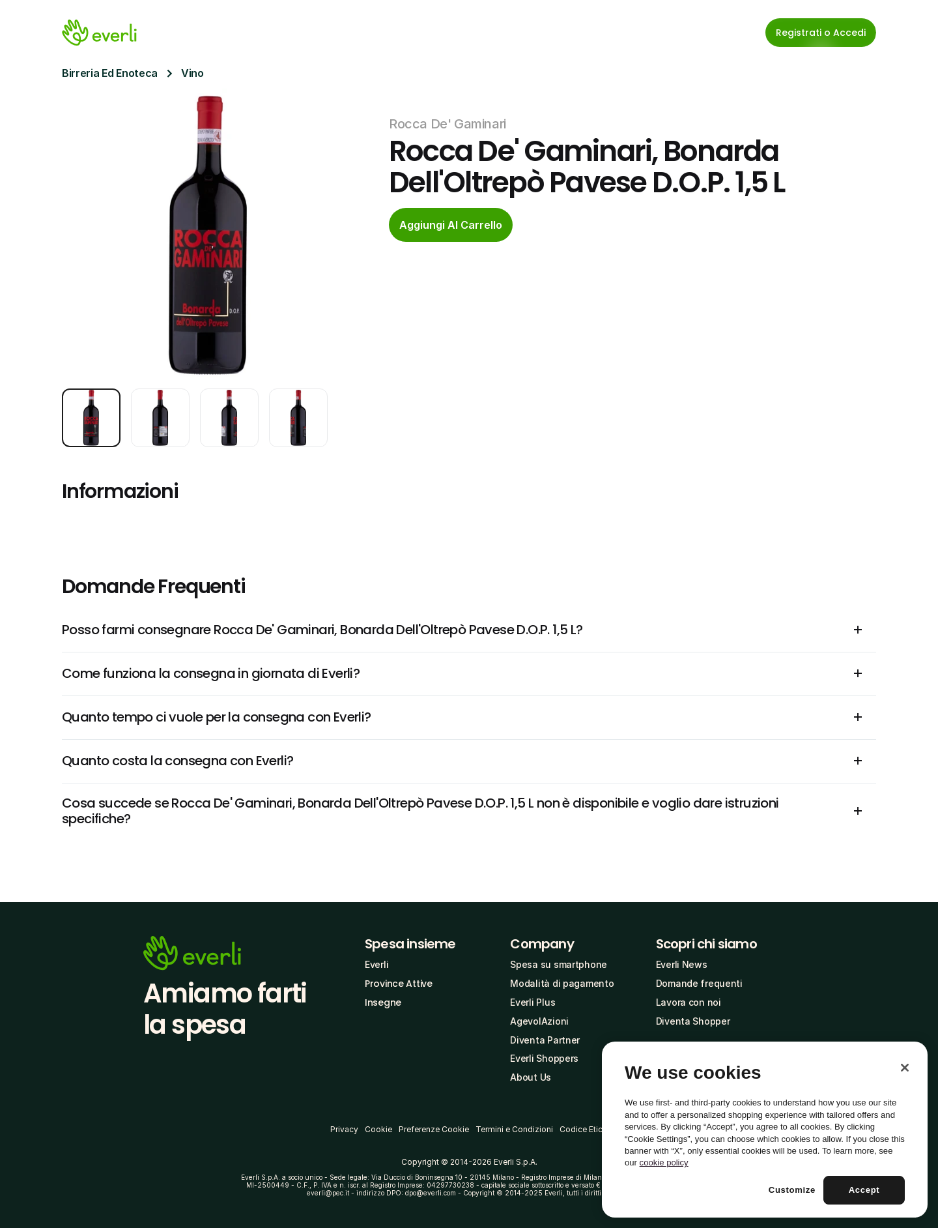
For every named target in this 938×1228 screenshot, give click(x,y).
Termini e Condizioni (514, 1129)
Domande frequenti (699, 983)
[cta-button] (451, 225)
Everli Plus (532, 1002)
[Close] (904, 1067)
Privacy (344, 1129)
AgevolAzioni (539, 1021)
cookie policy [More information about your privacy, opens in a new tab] (664, 1162)
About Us (530, 1077)
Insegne (383, 1002)
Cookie (378, 1129)
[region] (765, 1130)
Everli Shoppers (544, 1058)
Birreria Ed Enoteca (110, 73)
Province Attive (399, 983)
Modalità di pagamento (562, 983)
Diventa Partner (545, 1039)
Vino (192, 73)
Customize (792, 1190)
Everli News (681, 964)
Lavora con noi (688, 1002)
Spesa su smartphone (558, 964)
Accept (864, 1190)
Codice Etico (584, 1129)
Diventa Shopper (693, 1021)
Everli (376, 964)
